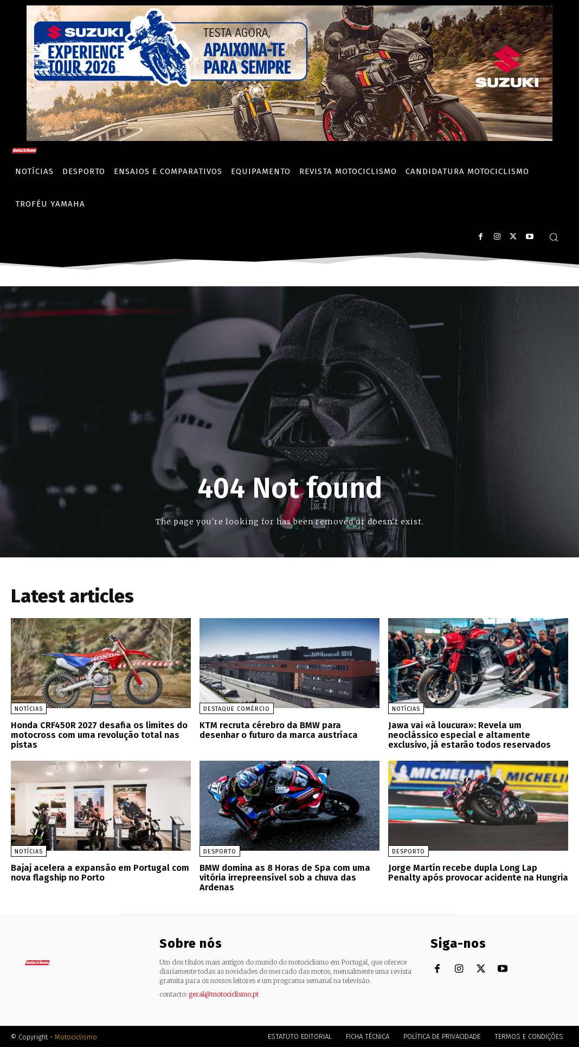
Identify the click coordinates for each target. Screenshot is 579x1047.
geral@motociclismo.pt (224, 993)
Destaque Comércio (236, 708)
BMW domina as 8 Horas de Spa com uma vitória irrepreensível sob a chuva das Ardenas (284, 876)
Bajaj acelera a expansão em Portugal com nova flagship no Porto (98, 872)
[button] (553, 237)
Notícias (29, 708)
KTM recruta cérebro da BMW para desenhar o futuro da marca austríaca (289, 730)
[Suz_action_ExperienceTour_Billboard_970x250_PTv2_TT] (289, 138)
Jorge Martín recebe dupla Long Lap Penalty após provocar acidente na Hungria (477, 872)
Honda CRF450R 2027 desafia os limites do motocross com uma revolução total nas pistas (98, 734)
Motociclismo (76, 1036)
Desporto (219, 851)
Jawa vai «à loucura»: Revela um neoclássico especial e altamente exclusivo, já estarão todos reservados (469, 734)
